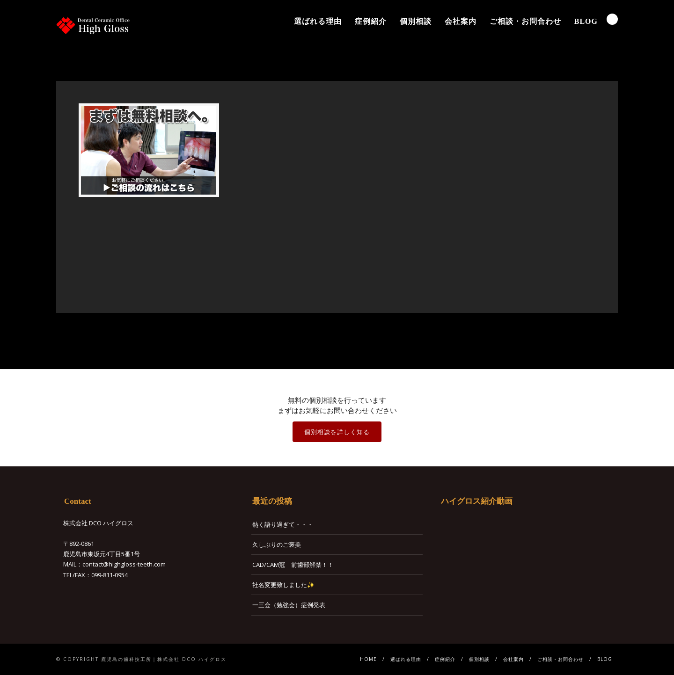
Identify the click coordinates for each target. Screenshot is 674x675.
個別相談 (416, 21)
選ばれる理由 (318, 21)
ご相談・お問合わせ (525, 21)
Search (612, 19)
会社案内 (460, 21)
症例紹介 (371, 21)
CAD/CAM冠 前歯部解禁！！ (293, 564)
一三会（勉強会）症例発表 (288, 605)
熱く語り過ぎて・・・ (282, 524)
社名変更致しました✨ (283, 585)
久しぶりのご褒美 (276, 544)
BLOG (586, 21)
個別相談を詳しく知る (337, 431)
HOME (368, 659)
